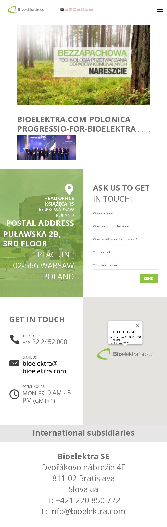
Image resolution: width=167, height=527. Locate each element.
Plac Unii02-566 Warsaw (126, 337)
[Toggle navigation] (160, 10)
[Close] (138, 325)
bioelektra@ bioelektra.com (44, 367)
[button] (125, 354)
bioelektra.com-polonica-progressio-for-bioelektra (76, 123)
